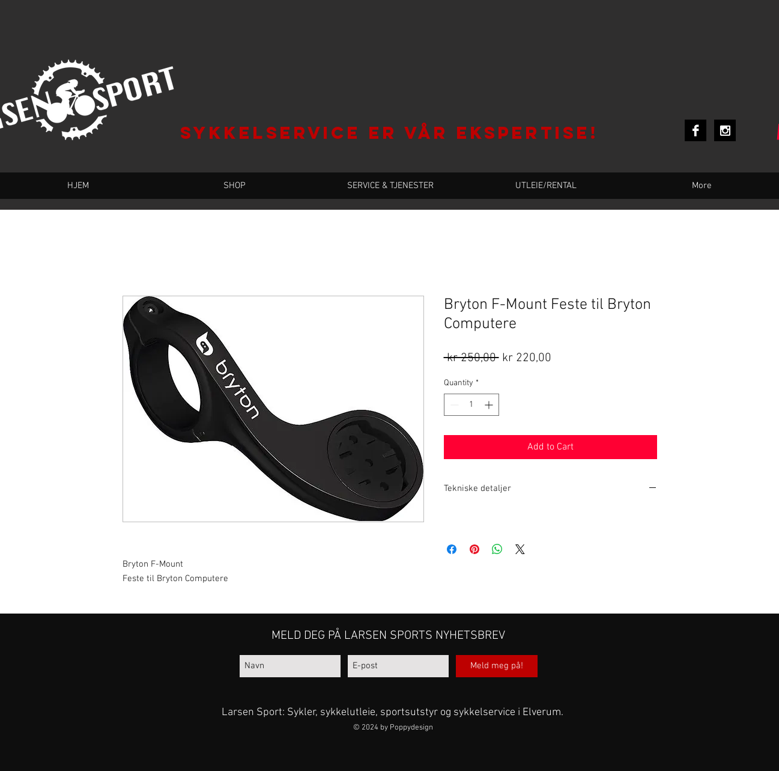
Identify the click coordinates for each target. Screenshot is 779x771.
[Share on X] (520, 549)
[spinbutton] (471, 404)
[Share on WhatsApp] (497, 549)
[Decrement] (453, 404)
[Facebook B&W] (695, 130)
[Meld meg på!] (497, 666)
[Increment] (489, 404)
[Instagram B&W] (725, 130)
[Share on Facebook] (451, 549)
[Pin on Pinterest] (474, 549)
